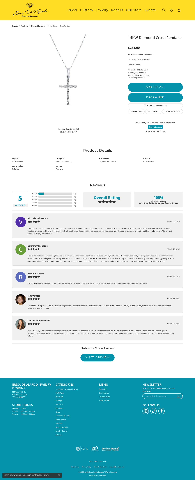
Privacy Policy (104, 397)
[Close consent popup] (59, 475)
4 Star (34, 196)
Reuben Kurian (36, 273)
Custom (86, 10)
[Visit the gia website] (82, 449)
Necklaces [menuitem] (59, 404)
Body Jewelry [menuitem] (61, 419)
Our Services (104, 393)
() (75, 193)
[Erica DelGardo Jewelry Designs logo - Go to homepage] (30, 10)
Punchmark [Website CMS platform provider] (102, 476)
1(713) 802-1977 (68, 132)
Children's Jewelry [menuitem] (62, 416)
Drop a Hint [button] (155, 97)
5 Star (34, 193)
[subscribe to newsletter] (178, 396)
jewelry (15, 26)
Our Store (134, 10)
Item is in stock (155, 127)
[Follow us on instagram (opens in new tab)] (145, 411)
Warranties (172, 111)
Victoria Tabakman (38, 218)
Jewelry (102, 10)
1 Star (34, 205)
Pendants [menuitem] (59, 408)
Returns (153, 111)
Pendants (24, 26)
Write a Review (97, 357)
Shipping (136, 111)
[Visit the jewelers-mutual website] (110, 449)
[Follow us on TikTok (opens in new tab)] (153, 411)
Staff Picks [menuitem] (60, 393)
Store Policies (104, 400)
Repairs (117, 10)
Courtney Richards (38, 245)
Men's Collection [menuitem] (62, 427)
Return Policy (75, 467)
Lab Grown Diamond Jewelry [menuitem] (67, 389)
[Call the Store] (18, 397)
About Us (102, 389)
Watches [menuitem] (59, 423)
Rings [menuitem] (58, 412)
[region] (68, 79)
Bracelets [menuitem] (59, 397)
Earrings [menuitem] (59, 400)
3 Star (34, 199)
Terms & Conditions (100, 467)
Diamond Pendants (38, 26)
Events (150, 10)
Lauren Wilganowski (39, 320)
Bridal (72, 10)
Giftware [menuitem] (59, 435)
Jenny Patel (34, 295)
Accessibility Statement (117, 467)
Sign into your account (97, 461)
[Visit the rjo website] (95, 449)
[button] (164, 10)
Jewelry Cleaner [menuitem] (62, 431)
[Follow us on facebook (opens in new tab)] (161, 411)
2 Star (34, 202)
